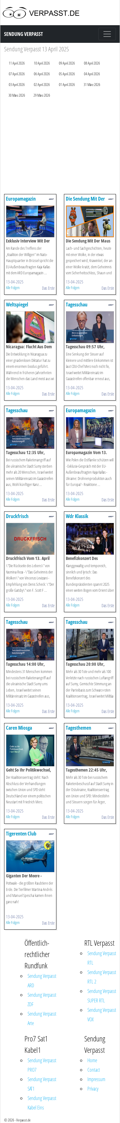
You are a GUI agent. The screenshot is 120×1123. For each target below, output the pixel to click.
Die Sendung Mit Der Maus (85, 201)
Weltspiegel (17, 304)
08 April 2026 (92, 63)
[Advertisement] (58, 147)
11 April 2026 (17, 63)
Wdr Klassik (77, 516)
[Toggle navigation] (107, 34)
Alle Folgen (13, 287)
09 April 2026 (67, 63)
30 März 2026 (16, 95)
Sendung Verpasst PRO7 (42, 1065)
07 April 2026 (17, 74)
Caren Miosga (19, 727)
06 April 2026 (42, 74)
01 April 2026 (67, 84)
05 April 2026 (67, 74)
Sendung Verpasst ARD (42, 980)
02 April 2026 (42, 84)
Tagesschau (76, 304)
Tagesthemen (78, 727)
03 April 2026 (17, 84)
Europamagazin (21, 198)
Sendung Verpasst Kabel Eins (42, 1103)
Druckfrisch (17, 516)
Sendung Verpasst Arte (42, 1018)
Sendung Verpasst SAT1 (42, 1084)
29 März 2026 (42, 95)
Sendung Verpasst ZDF (42, 999)
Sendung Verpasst (23, 34)
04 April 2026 (92, 74)
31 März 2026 (92, 84)
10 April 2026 (42, 63)
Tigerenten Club (21, 833)
